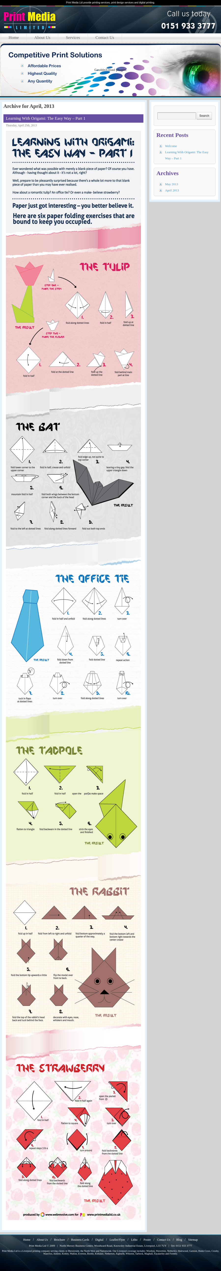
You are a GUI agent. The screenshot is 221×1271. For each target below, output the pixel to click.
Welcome (171, 146)
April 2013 (172, 190)
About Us (42, 37)
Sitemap (193, 1239)
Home (14, 37)
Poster (147, 1239)
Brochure (59, 1239)
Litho (134, 1239)
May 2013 (171, 184)
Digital (99, 1239)
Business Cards (80, 1239)
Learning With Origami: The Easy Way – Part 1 (45, 118)
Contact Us (105, 37)
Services (73, 37)
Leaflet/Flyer (117, 1239)
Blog (179, 1239)
